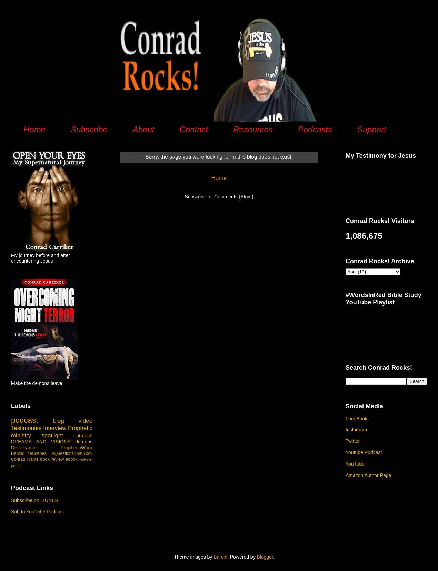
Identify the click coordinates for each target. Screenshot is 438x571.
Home (34, 129)
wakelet (85, 459)
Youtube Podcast (364, 452)
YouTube (355, 464)
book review (52, 459)
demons (83, 442)
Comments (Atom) (233, 197)
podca (16, 465)
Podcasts (315, 129)
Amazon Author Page (368, 475)
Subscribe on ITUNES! (35, 500)
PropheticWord (76, 447)
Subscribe (89, 129)
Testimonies (26, 428)
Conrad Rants (24, 459)
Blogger (265, 557)
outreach (83, 435)
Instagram (356, 429)
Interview (54, 428)
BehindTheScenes (29, 453)
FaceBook (356, 418)
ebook (72, 459)
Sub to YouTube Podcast (37, 511)
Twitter (353, 441)
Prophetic (80, 428)
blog (58, 421)
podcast (24, 420)
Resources (253, 129)
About (144, 129)
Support (371, 129)
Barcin (220, 557)
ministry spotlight (37, 435)
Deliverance (24, 447)
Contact (193, 129)
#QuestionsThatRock (72, 453)
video (85, 421)
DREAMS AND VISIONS (41, 442)
